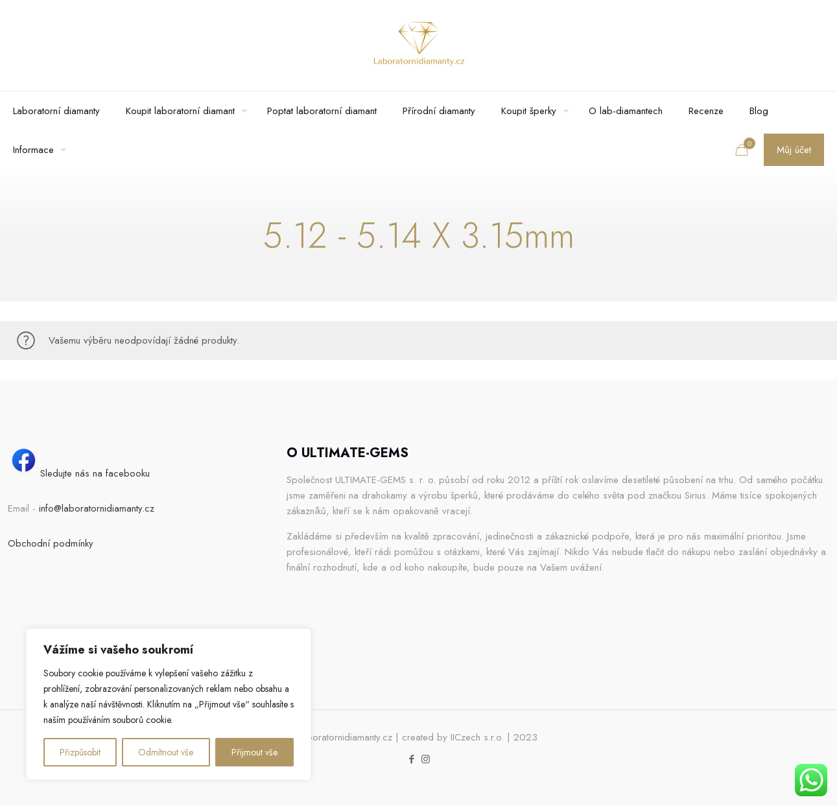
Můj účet (794, 150)
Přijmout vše (254, 752)
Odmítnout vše (165, 752)
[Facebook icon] (412, 759)
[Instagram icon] (425, 759)
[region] (168, 704)
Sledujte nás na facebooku (79, 473)
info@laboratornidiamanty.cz (96, 508)
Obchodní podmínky (50, 543)
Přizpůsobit (80, 752)
